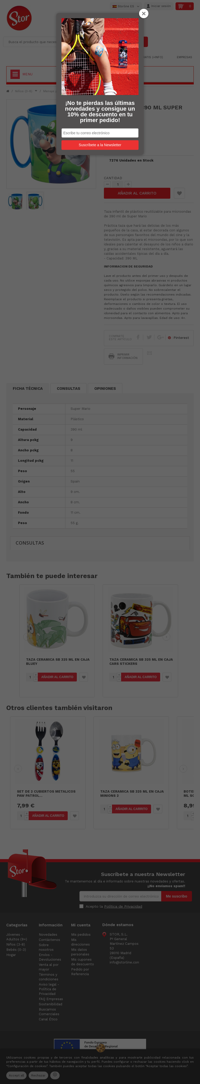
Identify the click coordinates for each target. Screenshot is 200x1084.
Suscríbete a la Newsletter (100, 145)
